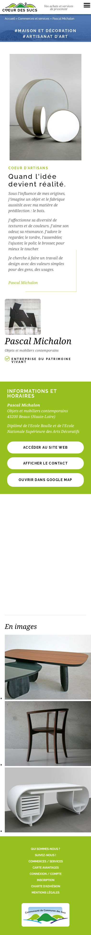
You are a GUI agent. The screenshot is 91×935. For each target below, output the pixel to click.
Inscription (45, 880)
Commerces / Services (45, 861)
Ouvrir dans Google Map (45, 480)
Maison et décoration (47, 31)
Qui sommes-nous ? (45, 849)
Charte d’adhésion (45, 886)
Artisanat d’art (47, 36)
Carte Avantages (46, 867)
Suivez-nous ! (45, 855)
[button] (45, 463)
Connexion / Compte (46, 874)
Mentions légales (45, 892)
